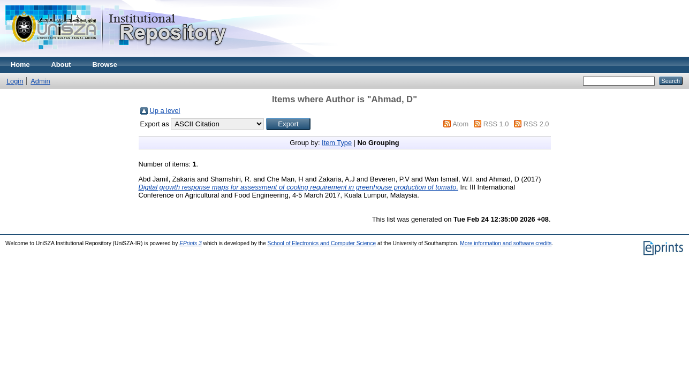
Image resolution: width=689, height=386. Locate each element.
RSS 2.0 (536, 124)
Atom (460, 124)
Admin (40, 81)
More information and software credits (505, 243)
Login (14, 81)
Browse (105, 64)
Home (20, 64)
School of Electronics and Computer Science (322, 243)
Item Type (337, 143)
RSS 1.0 (496, 124)
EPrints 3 (190, 243)
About (61, 64)
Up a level (165, 111)
